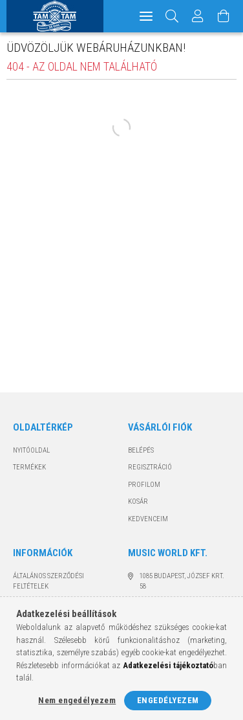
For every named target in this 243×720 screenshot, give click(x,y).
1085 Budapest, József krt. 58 (182, 581)
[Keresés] (172, 16)
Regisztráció (150, 467)
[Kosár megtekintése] (224, 16)
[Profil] (198, 16)
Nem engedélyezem (77, 700)
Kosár (138, 501)
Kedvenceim (148, 519)
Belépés (141, 450)
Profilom (144, 484)
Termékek (29, 467)
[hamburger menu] (146, 16)
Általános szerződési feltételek (48, 581)
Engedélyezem (168, 700)
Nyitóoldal (31, 450)
